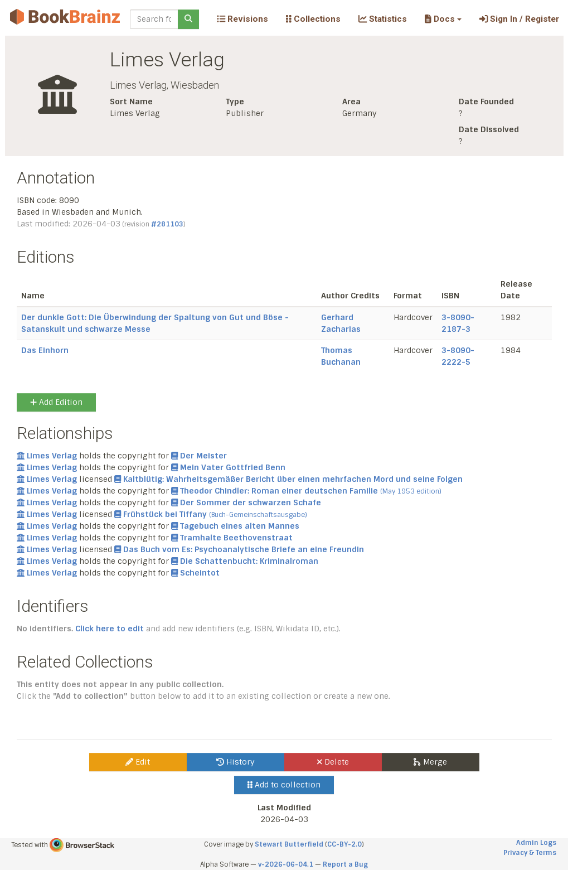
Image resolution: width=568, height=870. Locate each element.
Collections (313, 19)
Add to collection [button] (284, 785)
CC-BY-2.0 (344, 844)
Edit (137, 762)
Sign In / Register (519, 19)
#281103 (167, 224)
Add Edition (56, 402)
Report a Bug (345, 864)
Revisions (242, 19)
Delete (333, 762)
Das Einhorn (45, 350)
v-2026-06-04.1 (285, 864)
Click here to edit (109, 629)
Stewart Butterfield (289, 844)
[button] (443, 19)
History (235, 762)
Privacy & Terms (529, 852)
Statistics (382, 19)
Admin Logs (536, 842)
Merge (430, 762)
